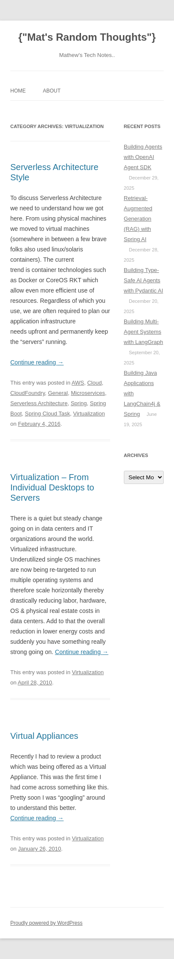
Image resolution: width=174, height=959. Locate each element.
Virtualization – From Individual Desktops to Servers (52, 487)
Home (18, 91)
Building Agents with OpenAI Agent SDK (143, 156)
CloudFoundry (27, 393)
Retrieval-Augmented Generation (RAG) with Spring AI (138, 218)
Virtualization (89, 413)
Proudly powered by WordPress (46, 923)
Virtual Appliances (44, 736)
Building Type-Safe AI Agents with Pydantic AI (143, 280)
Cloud (94, 382)
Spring (79, 403)
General (58, 393)
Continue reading (37, 362)
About (51, 91)
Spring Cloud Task (47, 413)
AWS (78, 382)
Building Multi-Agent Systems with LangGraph (143, 331)
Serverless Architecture (39, 403)
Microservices (88, 393)
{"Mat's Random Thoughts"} (87, 37)
